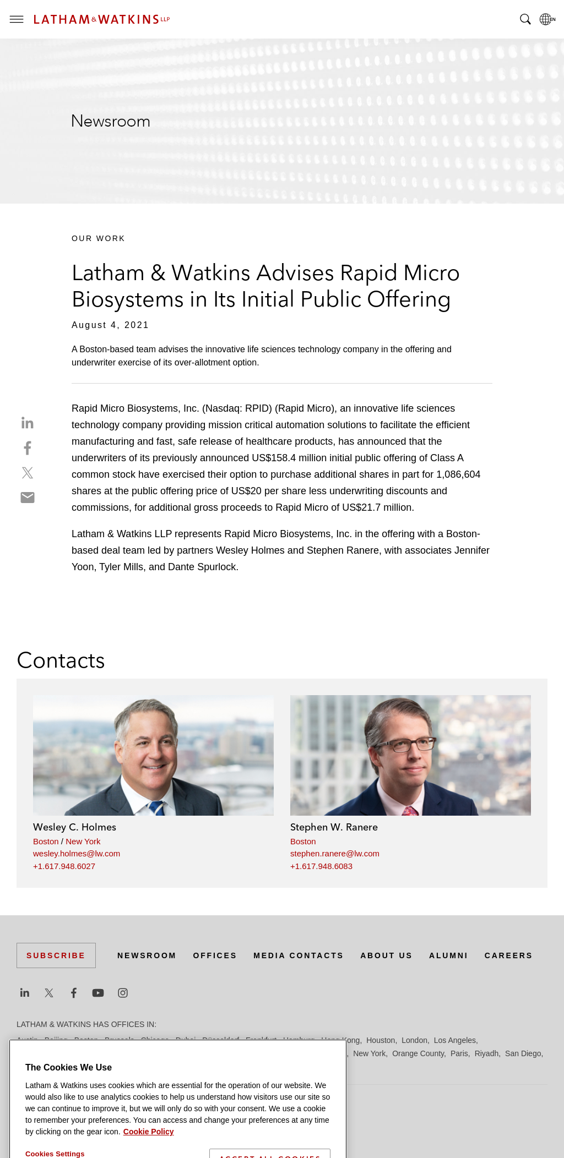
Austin (27, 1040)
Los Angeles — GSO (148, 1053)
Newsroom (147, 955)
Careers (509, 955)
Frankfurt (261, 1040)
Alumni (448, 955)
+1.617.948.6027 (64, 866)
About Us (386, 955)
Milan (306, 1053)
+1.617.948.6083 (321, 866)
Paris (459, 1053)
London (414, 1040)
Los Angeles (455, 1040)
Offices (215, 955)
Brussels (119, 1040)
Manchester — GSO (255, 1053)
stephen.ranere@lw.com (334, 853)
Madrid (202, 1053)
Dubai (186, 1040)
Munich (334, 1053)
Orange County (418, 1053)
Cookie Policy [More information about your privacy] (148, 1153)
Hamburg (299, 1040)
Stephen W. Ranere (334, 827)
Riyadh (487, 1053)
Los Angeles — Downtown (61, 1053)
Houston (380, 1040)
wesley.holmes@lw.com (76, 853)
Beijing (56, 1040)
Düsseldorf (220, 1040)
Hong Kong (340, 1040)
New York (83, 841)
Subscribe (56, 955)
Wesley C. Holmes (74, 827)
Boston (46, 841)
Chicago (155, 1040)
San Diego (523, 1053)
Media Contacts (298, 955)
